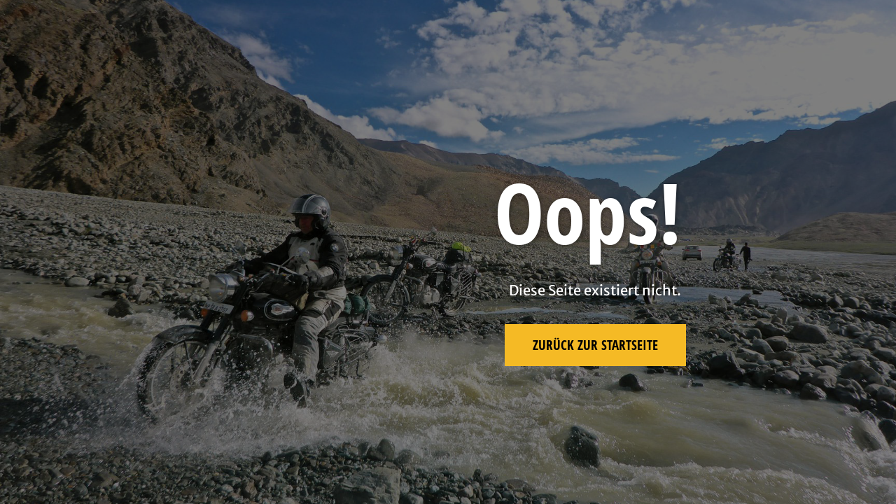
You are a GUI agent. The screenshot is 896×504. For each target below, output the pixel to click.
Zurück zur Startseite (595, 345)
